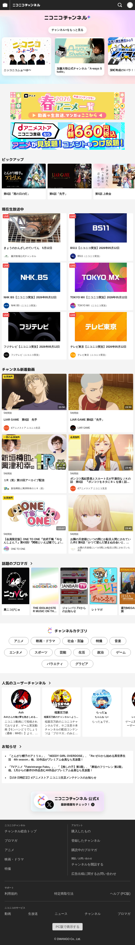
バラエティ (55, 664)
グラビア (81, 664)
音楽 (118, 641)
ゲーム (121, 652)
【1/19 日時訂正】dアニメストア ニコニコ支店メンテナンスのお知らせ (52, 777)
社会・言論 (76, 641)
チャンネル (93, 914)
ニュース (61, 914)
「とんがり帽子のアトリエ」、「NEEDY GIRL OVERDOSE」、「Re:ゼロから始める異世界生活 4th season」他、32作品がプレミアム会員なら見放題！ (66, 757)
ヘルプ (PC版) (120, 893)
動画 (8, 914)
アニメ (19, 641)
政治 (100, 652)
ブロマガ (11, 840)
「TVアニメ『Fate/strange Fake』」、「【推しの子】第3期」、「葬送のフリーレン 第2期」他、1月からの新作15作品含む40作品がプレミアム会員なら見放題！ (66, 768)
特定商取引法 (63, 893)
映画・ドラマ (45, 641)
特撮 (99, 641)
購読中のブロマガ (84, 850)
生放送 (33, 914)
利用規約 (11, 893)
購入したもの (81, 831)
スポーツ (41, 652)
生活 (81, 652)
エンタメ (15, 652)
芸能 (63, 652)
